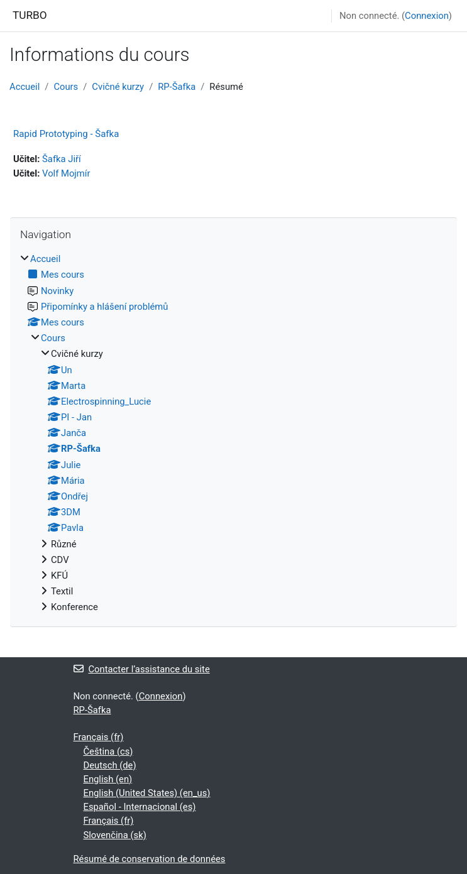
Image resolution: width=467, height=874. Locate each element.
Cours (65, 86)
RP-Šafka (176, 86)
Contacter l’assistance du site (142, 669)
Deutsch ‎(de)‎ (110, 765)
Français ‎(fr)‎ (99, 737)
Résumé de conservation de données (150, 859)
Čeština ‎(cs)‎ (108, 751)
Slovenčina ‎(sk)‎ (115, 835)
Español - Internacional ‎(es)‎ (140, 806)
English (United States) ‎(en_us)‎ (147, 793)
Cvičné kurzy (118, 86)
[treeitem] (233, 433)
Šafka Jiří (61, 159)
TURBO (30, 15)
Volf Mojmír (66, 173)
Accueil (24, 86)
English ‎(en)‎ (108, 779)
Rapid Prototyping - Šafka (66, 133)
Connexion (427, 15)
